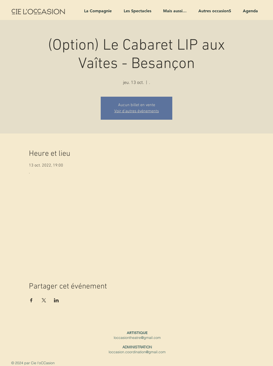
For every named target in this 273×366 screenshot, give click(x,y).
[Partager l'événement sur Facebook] (31, 300)
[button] (96, 10)
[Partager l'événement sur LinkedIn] (56, 300)
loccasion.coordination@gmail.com (137, 352)
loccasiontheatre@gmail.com (137, 337)
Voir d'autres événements (136, 111)
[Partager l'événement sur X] (43, 300)
